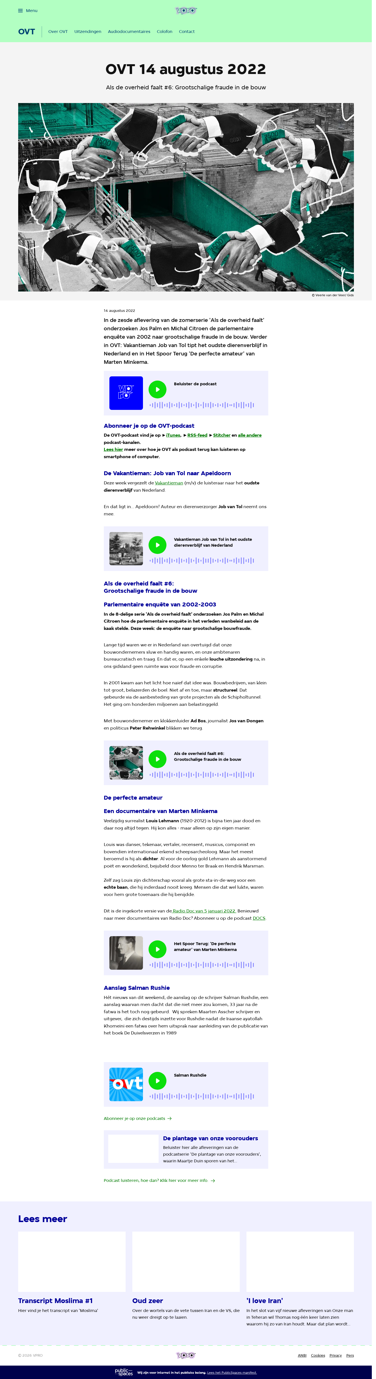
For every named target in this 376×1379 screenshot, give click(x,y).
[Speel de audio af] (157, 389)
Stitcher (222, 435)
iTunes (173, 435)
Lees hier (113, 449)
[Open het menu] (28, 10)
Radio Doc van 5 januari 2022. (204, 911)
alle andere (250, 435)
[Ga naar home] (186, 11)
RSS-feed (197, 435)
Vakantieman (169, 483)
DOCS (259, 918)
